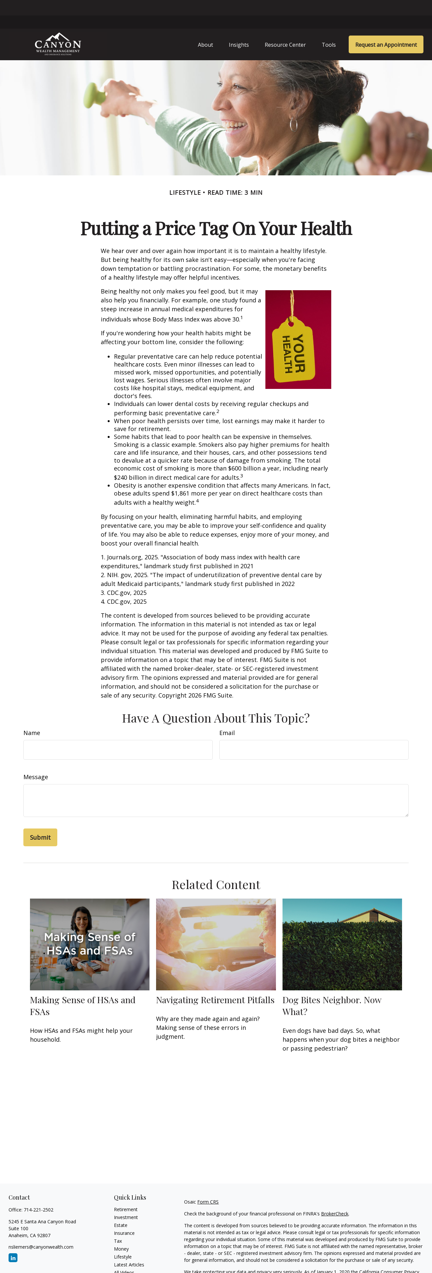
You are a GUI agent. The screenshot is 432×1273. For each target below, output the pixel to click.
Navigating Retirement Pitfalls (215, 984)
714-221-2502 (38, 1194)
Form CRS (208, 1187)
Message (35, 762)
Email (227, 718)
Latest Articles (129, 1249)
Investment (126, 1202)
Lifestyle (123, 1241)
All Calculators (129, 1265)
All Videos (124, 1257)
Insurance (124, 1218)
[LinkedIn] (13, 1242)
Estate (120, 1210)
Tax (118, 1226)
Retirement (126, 1194)
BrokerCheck (334, 1198)
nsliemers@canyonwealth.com (41, 1232)
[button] (205, 29)
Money (121, 1234)
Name (31, 718)
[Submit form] (40, 822)
